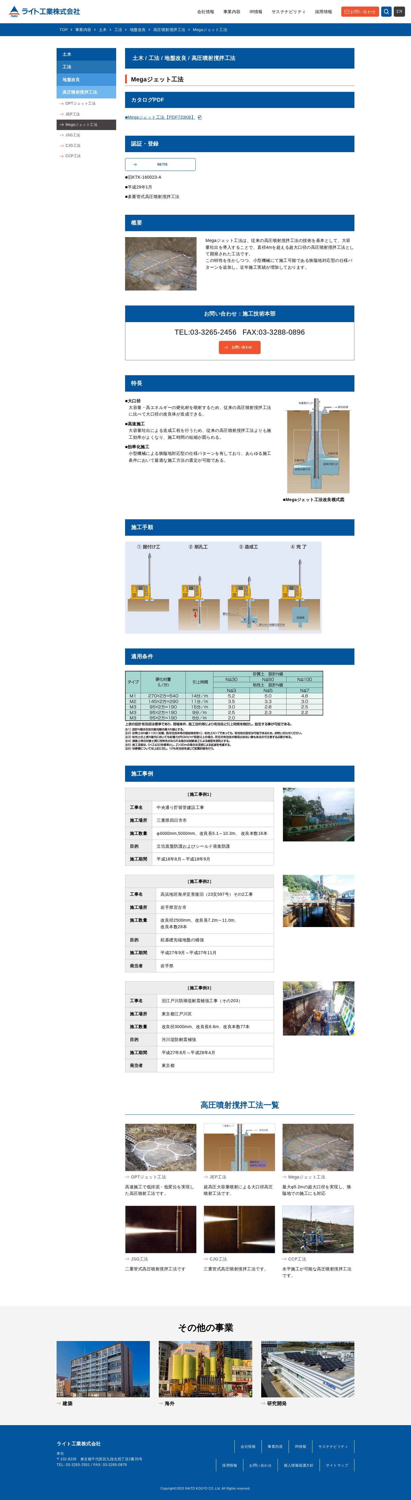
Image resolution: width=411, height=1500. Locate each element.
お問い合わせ (363, 11)
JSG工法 (139, 1259)
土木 (103, 29)
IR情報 (256, 11)
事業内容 (232, 11)
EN (399, 11)
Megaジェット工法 (306, 1177)
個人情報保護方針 (299, 1465)
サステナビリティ (289, 11)
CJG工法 (218, 1259)
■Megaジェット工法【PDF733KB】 (160, 117)
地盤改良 (138, 29)
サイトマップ (337, 1465)
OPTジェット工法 (148, 1177)
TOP (64, 29)
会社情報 (205, 11)
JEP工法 (218, 1177)
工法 (118, 29)
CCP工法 (297, 1259)
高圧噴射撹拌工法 (169, 29)
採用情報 (323, 11)
